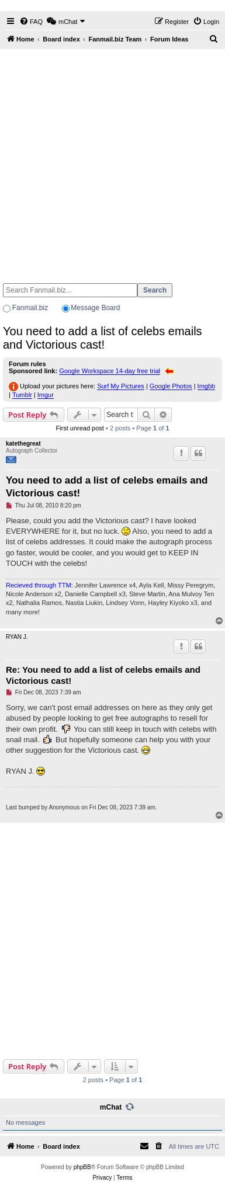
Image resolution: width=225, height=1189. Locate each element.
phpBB (82, 1167)
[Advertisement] (111, 160)
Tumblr (22, 394)
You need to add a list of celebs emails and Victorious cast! (102, 338)
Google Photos (171, 386)
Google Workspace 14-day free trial (109, 370)
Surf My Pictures (120, 386)
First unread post (80, 428)
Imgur (45, 394)
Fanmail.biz (30, 308)
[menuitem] (31, 22)
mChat (111, 1107)
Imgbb (207, 386)
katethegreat (23, 443)
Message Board (95, 308)
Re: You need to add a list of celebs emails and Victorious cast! (103, 675)
